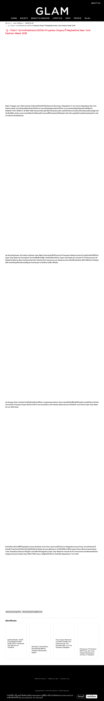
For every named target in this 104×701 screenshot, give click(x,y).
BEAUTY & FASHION (40, 18)
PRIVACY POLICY (40, 679)
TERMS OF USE (53, 679)
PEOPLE (77, 18)
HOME (14, 18)
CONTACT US (64, 679)
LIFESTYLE (57, 18)
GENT (68, 18)
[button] (94, 18)
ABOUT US (95, 3)
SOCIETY (24, 18)
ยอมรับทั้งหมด (91, 696)
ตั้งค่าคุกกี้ (81, 696)
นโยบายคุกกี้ (39, 697)
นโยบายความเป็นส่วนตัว (25, 697)
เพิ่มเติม (87, 18)
